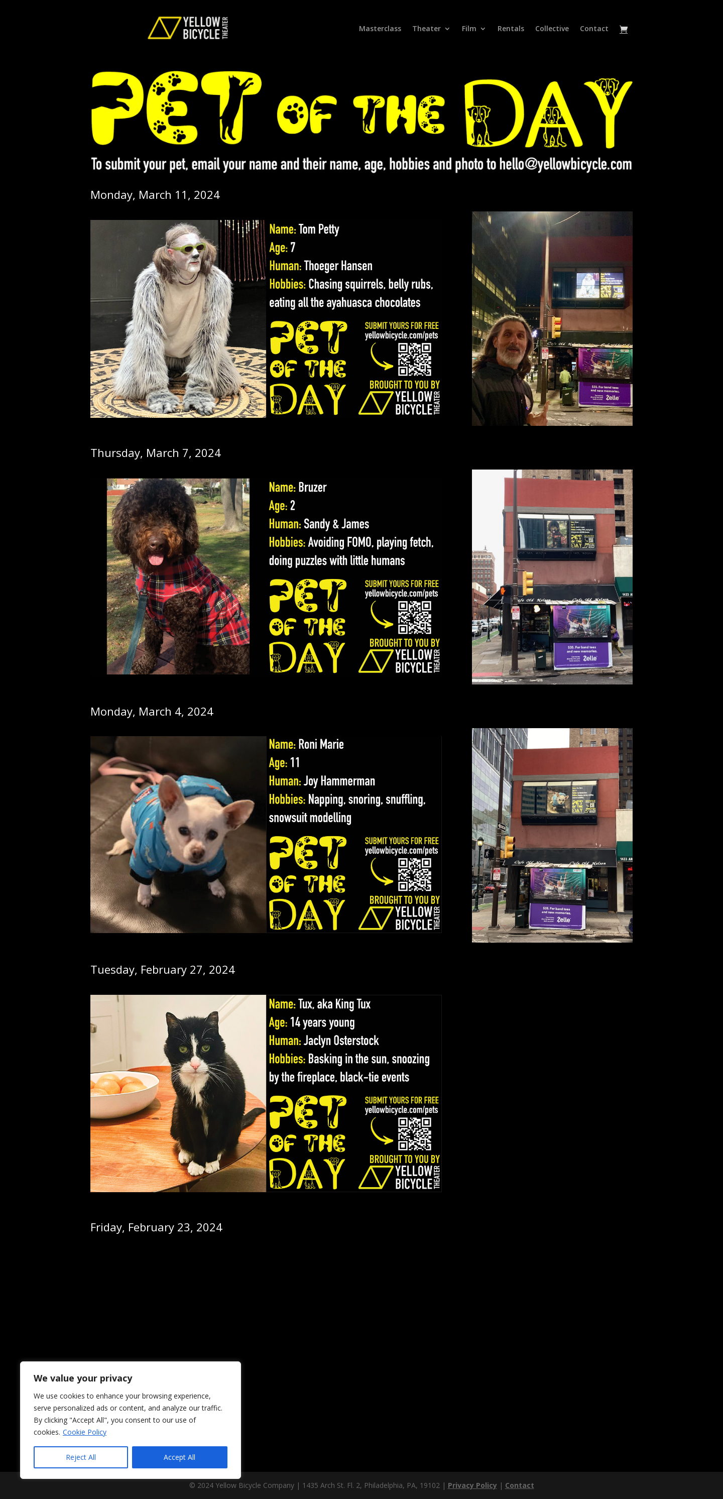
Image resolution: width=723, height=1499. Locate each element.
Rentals (511, 29)
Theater (426, 29)
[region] (130, 1420)
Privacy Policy (472, 1485)
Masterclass (380, 29)
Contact (594, 29)
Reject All (81, 1457)
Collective (552, 29)
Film (469, 29)
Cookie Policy (84, 1432)
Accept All (179, 1457)
